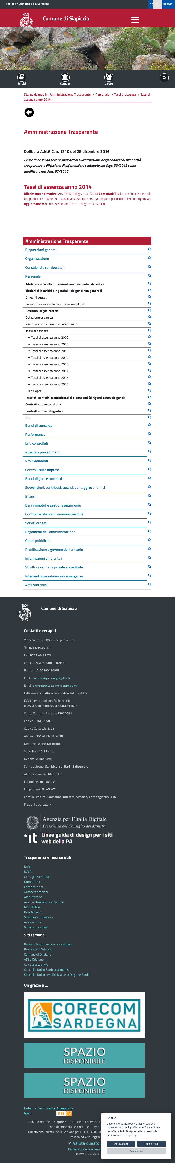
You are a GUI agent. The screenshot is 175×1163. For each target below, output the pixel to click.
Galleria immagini (35, 927)
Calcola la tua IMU (36, 964)
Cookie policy (128, 1135)
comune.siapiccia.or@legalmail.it (52, 678)
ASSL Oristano (34, 959)
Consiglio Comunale (37, 876)
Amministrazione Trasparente (44, 902)
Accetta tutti (121, 1143)
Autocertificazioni (36, 891)
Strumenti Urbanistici (38, 917)
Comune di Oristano (37, 954)
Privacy (40, 1108)
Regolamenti (32, 912)
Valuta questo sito (90, 1143)
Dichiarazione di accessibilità (87, 1149)
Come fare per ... (35, 886)
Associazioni (32, 922)
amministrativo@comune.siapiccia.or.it (55, 686)
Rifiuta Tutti (152, 1143)
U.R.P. (28, 871)
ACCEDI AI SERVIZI (162, 4)
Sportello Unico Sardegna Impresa (47, 969)
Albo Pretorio (33, 896)
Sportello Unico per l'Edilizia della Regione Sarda (57, 974)
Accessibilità (64, 1108)
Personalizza (136, 1151)
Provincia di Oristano (38, 949)
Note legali (27, 1111)
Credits (50, 1108)
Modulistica (32, 907)
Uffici (27, 866)
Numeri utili (32, 881)
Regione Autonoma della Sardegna (27, 3)
